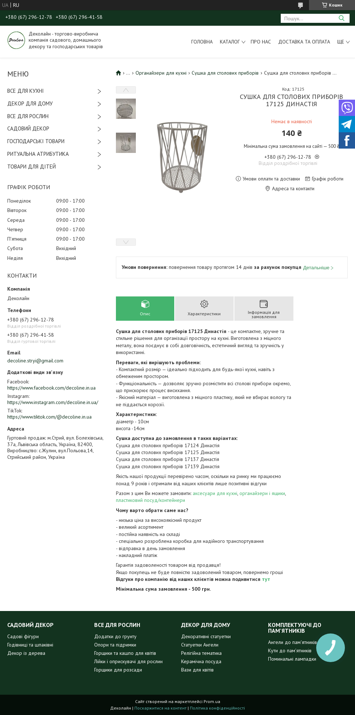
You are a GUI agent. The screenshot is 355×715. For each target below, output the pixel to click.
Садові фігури (23, 636)
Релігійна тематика (201, 653)
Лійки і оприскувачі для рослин (128, 661)
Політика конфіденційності (217, 708)
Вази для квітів (197, 669)
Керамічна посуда (201, 661)
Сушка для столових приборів (225, 72)
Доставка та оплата (304, 41)
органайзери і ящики (262, 493)
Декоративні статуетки (206, 636)
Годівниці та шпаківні (30, 644)
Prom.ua (212, 701)
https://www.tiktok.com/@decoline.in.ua (49, 416)
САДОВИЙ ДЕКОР (28, 128)
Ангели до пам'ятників (292, 642)
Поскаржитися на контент (160, 708)
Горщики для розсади (118, 669)
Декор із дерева (26, 653)
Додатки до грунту (115, 636)
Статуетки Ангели (199, 644)
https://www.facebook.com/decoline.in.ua (51, 387)
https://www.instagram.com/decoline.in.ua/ (52, 402)
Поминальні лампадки (292, 659)
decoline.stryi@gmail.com (35, 360)
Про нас (261, 41)
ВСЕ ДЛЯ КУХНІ (25, 90)
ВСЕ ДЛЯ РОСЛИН (28, 116)
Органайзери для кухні (161, 72)
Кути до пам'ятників (290, 650)
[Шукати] (341, 18)
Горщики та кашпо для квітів (125, 653)
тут (266, 579)
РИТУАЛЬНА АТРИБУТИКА (38, 153)
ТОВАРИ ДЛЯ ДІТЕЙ (31, 166)
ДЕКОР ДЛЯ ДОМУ (30, 103)
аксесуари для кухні (215, 493)
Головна (202, 41)
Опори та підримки (115, 644)
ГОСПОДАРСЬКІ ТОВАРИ (35, 141)
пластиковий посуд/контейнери (150, 500)
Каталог (230, 41)
